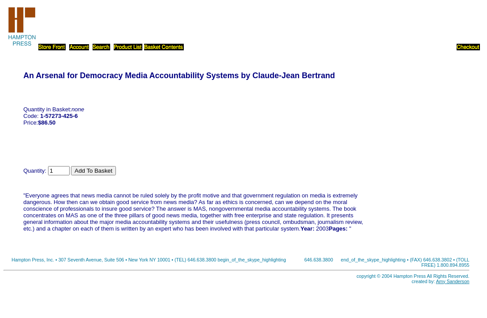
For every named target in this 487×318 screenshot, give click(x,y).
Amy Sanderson (452, 281)
